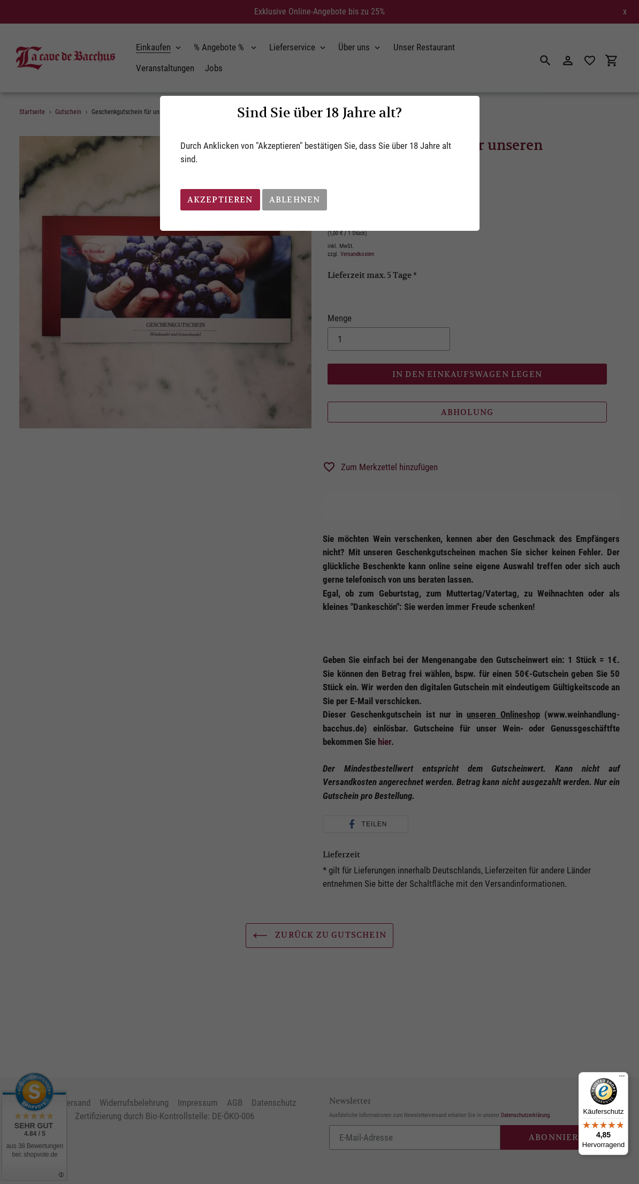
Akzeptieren (220, 199)
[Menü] (621, 1078)
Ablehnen (295, 199)
